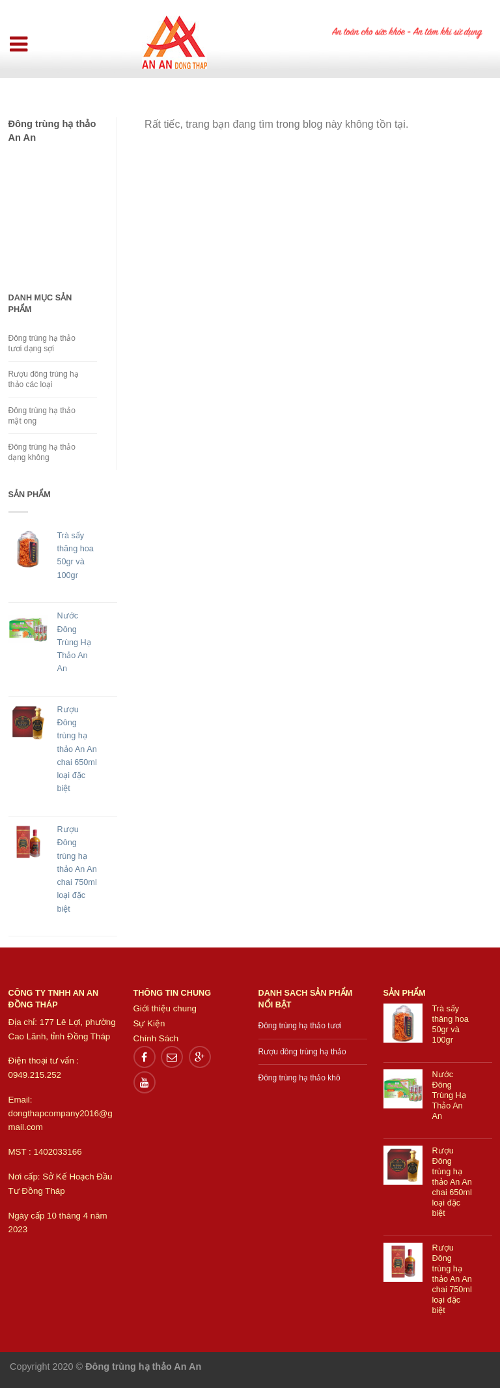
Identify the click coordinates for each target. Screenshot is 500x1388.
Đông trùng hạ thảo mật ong (42, 416)
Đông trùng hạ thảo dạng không (42, 452)
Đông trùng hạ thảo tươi (300, 1025)
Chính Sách (156, 1038)
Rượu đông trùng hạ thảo (302, 1051)
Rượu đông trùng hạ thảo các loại (43, 379)
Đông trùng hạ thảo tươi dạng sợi (42, 343)
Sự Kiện (149, 1023)
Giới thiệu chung (165, 1008)
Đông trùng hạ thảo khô (299, 1077)
